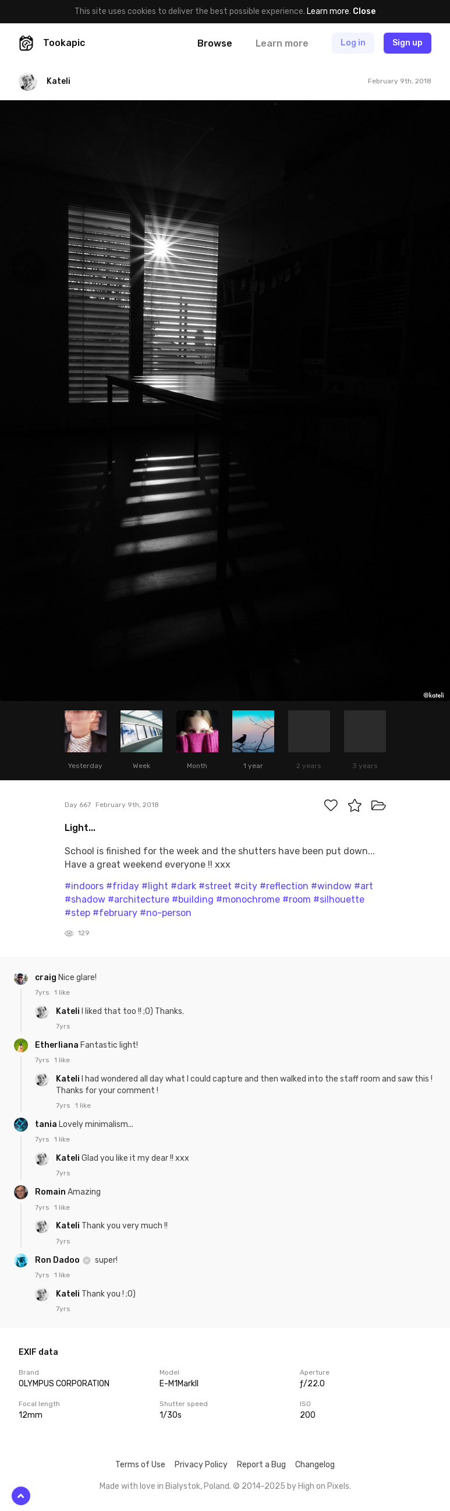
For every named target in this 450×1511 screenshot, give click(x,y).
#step (77, 912)
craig (46, 977)
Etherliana (57, 1045)
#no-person (166, 912)
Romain (51, 1192)
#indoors (84, 886)
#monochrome (248, 899)
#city (245, 886)
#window (331, 886)
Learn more (328, 11)
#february (115, 912)
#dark (183, 886)
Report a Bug (261, 1465)
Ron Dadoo (58, 1260)
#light (154, 886)
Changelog (315, 1465)
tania (47, 1124)
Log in (353, 43)
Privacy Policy (201, 1465)
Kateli (69, 1011)
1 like (62, 992)
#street (215, 886)
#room (296, 899)
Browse (214, 43)
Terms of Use (140, 1465)
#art (363, 886)
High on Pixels (323, 1486)
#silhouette (338, 899)
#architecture (138, 899)
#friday (122, 886)
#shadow (85, 899)
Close (364, 11)
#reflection (284, 886)
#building (193, 899)
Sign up (407, 43)
